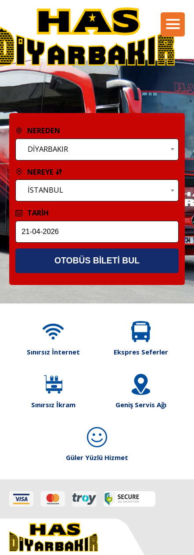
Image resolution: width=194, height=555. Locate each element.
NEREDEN (37, 130)
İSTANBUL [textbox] (45, 190)
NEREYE (39, 172)
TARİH (32, 213)
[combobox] (97, 150)
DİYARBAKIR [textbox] (48, 149)
